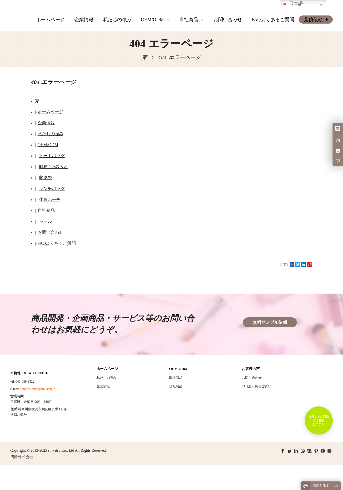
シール (45, 221)
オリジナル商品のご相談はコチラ (319, 420)
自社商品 (46, 210)
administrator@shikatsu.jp (37, 389)
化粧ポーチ (50, 199)
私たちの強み (50, 133)
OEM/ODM (48, 144)
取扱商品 (175, 378)
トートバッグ (52, 155)
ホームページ (50, 19)
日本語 (292, 4)
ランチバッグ (52, 188)
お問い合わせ (50, 232)
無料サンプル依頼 (270, 322)
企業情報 (46, 122)
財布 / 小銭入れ (53, 166)
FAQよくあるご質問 (57, 243)
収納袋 (45, 177)
